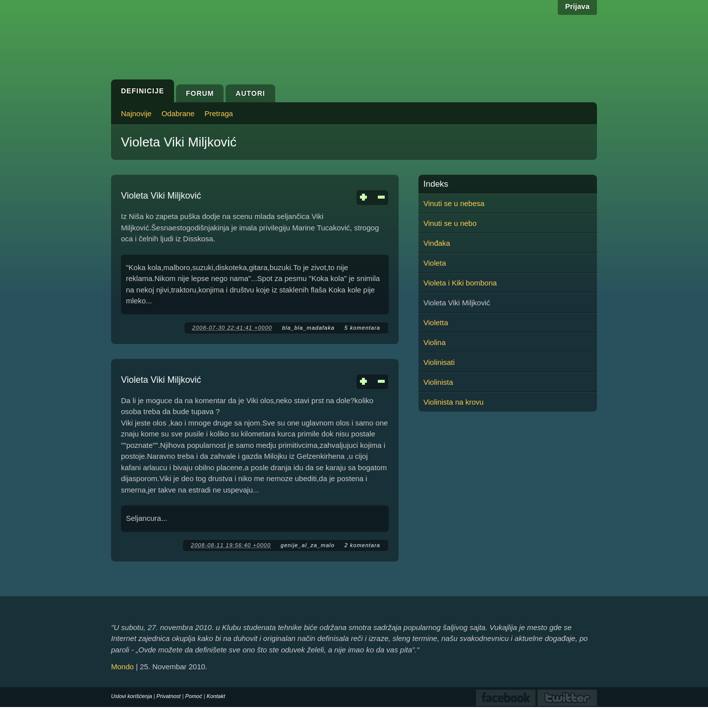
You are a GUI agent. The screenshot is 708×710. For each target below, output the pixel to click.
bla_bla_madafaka (308, 328)
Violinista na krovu (453, 402)
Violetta (435, 322)
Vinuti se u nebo (449, 223)
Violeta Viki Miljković (161, 196)
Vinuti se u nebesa (453, 203)
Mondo (122, 666)
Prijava (577, 6)
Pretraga (218, 113)
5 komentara (362, 328)
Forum (200, 93)
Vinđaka (436, 243)
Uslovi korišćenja (131, 696)
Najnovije (136, 113)
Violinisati (439, 362)
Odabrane (178, 113)
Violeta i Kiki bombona (460, 283)
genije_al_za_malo (308, 545)
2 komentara (362, 545)
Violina (434, 342)
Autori (250, 93)
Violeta (434, 263)
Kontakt (216, 696)
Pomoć (193, 696)
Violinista (438, 382)
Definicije (142, 91)
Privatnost (169, 696)
